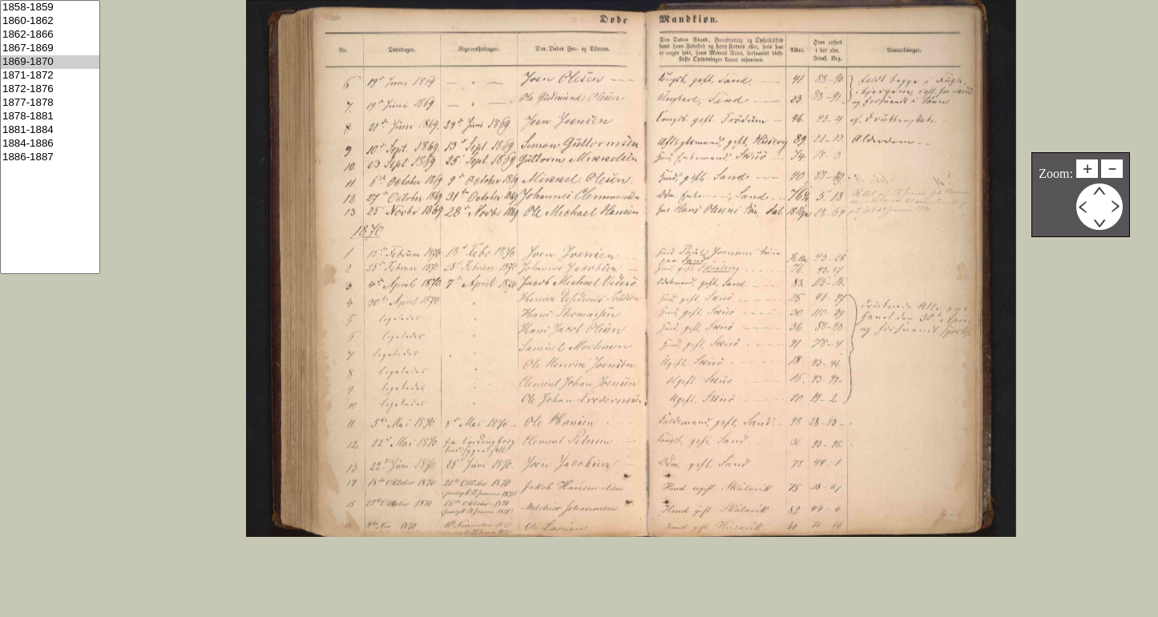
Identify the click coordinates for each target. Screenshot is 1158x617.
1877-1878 (50, 103)
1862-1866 (50, 35)
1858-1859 (50, 7)
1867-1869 (50, 48)
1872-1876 (50, 89)
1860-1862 (50, 21)
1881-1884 (50, 130)
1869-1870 (50, 62)
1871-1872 (50, 76)
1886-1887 (50, 157)
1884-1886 (50, 144)
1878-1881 (50, 116)
